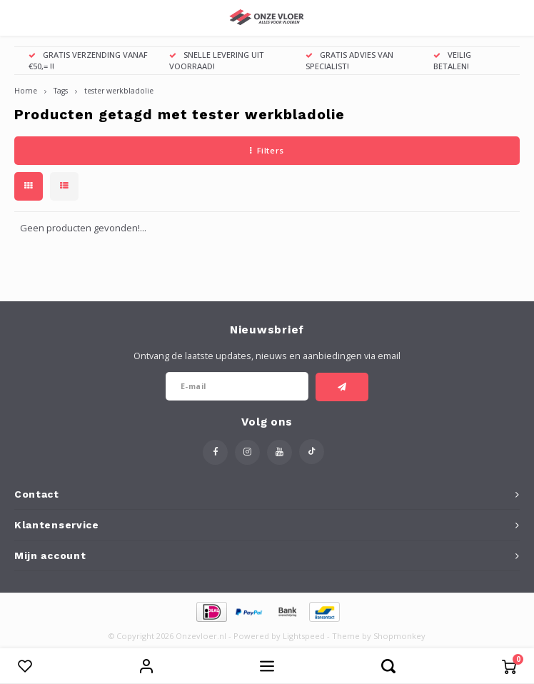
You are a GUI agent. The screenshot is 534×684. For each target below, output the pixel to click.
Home (25, 91)
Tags (61, 91)
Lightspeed (304, 635)
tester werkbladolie (118, 91)
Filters (266, 150)
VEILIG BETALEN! (452, 60)
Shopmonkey (399, 635)
